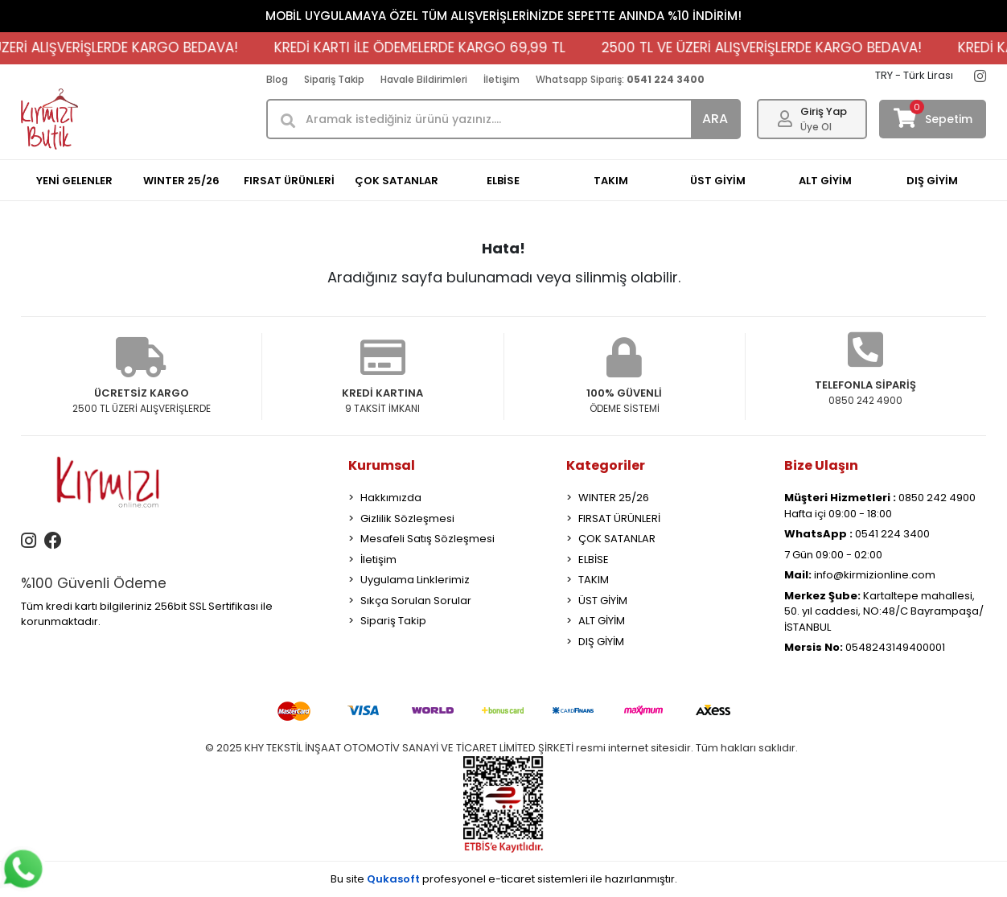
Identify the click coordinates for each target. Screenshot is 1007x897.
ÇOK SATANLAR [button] (396, 180)
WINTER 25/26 (613, 497)
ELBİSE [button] (503, 180)
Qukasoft (393, 879)
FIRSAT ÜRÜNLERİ (619, 518)
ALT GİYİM (601, 620)
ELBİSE (593, 559)
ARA (715, 118)
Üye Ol (816, 127)
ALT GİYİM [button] (825, 180)
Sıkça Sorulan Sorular (415, 600)
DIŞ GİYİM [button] (932, 180)
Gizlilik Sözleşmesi (407, 518)
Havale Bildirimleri (423, 79)
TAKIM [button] (611, 180)
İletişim (501, 79)
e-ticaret (511, 879)
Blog (277, 79)
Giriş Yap (823, 111)
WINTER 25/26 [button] (181, 180)
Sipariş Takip (334, 79)
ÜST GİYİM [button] (718, 180)
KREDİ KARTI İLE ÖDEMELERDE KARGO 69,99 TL (430, 47)
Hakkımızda (390, 497)
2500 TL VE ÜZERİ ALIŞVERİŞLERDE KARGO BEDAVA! (772, 47)
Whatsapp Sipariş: (620, 79)
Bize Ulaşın (821, 465)
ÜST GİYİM (602, 600)
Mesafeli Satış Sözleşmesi (427, 538)
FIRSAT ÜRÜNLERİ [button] (289, 180)
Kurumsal (381, 465)
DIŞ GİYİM (601, 641)
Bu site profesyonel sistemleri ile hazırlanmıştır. (504, 879)
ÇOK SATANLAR (617, 538)
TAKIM (593, 579)
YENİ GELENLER (74, 180)
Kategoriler (605, 465)
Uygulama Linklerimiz (415, 579)
